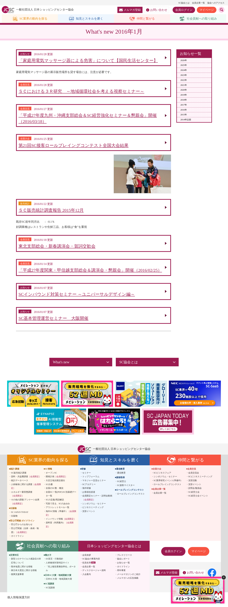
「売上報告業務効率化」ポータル (61, 573)
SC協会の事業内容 (91, 563)
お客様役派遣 (88, 496)
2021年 (183, 85)
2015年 (183, 115)
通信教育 (121, 477)
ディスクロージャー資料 (94, 574)
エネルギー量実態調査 (21, 498)
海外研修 (86, 492)
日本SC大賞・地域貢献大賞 (59, 583)
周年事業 (121, 574)
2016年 (183, 110)
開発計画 (56, 481)
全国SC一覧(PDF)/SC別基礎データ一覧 (61, 498)
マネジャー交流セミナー (94, 484)
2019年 (183, 95)
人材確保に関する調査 (26, 490)
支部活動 (192, 484)
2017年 (183, 105)
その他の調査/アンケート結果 (25, 506)
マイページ (207, 9)
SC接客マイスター (126, 489)
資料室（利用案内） (60, 529)
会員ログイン (183, 9)
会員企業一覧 (198, 3)
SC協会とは (184, 3)
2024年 (183, 70)
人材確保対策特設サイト (57, 567)
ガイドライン (17, 540)
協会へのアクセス (215, 3)
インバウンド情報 (61, 523)
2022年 (183, 80)
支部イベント (88, 515)
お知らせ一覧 (123, 567)
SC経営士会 (194, 496)
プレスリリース (124, 559)
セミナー (86, 477)
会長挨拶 (86, 559)
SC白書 (49, 488)
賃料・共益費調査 (26, 481)
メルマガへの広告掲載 (127, 582)
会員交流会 (193, 477)
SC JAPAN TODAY (19, 516)
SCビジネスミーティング (200, 481)
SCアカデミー (89, 488)
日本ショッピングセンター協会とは (114, 550)
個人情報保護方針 (18, 601)
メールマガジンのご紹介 (129, 578)
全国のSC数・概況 (54, 492)
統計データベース (19, 484)
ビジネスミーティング (93, 511)
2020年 (183, 90)
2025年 (183, 65)
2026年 (183, 60)
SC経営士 (121, 485)
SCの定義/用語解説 (55, 504)
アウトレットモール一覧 (57, 511)
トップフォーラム (90, 481)
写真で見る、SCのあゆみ (58, 508)
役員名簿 (86, 567)
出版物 (14, 520)
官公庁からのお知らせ (21, 529)
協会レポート (123, 563)
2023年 (183, 75)
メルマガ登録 (130, 9)
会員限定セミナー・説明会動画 (97, 502)
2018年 (183, 100)
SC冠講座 (50, 592)
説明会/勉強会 (195, 492)
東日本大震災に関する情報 (24, 574)
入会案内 (86, 578)
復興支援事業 (17, 578)
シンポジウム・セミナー (94, 508)
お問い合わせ (156, 10)
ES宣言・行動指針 (54, 563)
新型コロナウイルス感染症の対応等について (26, 565)
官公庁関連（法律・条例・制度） (25, 534)
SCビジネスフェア (162, 477)
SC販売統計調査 (19, 477)
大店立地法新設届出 (55, 484)
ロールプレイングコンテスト (131, 498)
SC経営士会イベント (198, 500)
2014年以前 (185, 120)
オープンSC (51, 477)
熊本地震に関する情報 (21, 571)
